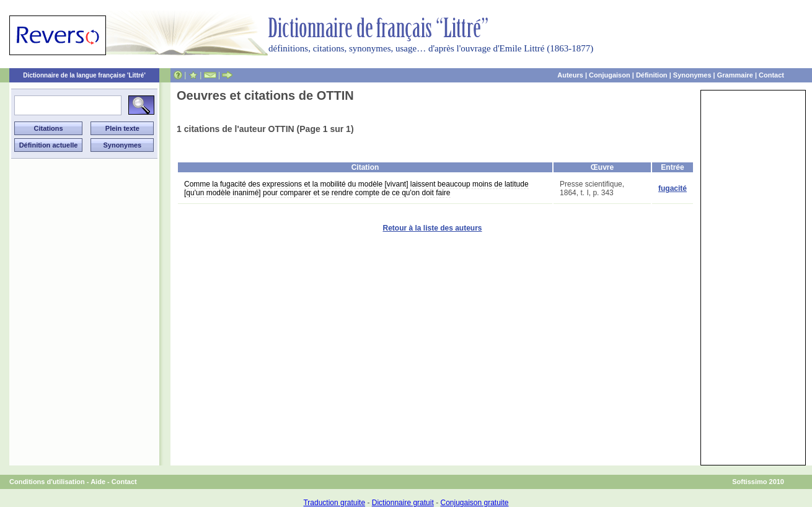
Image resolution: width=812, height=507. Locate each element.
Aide (97, 481)
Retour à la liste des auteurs (432, 228)
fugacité (672, 188)
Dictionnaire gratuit (403, 502)
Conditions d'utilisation (47, 481)
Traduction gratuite (334, 502)
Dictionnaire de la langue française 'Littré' (84, 75)
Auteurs (570, 75)
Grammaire (735, 75)
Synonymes (692, 75)
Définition (652, 75)
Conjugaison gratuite (474, 502)
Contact (771, 75)
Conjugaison (609, 75)
